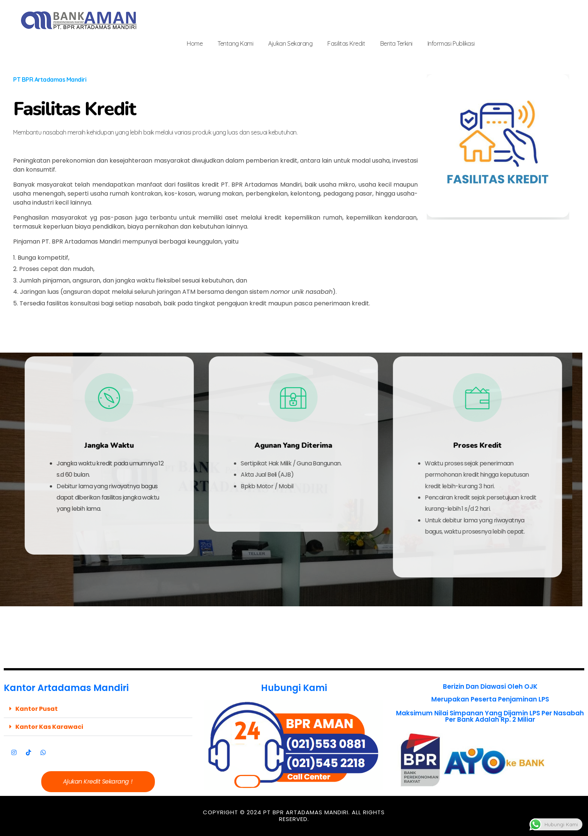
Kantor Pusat (36, 708)
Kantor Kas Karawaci (49, 726)
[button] (98, 709)
